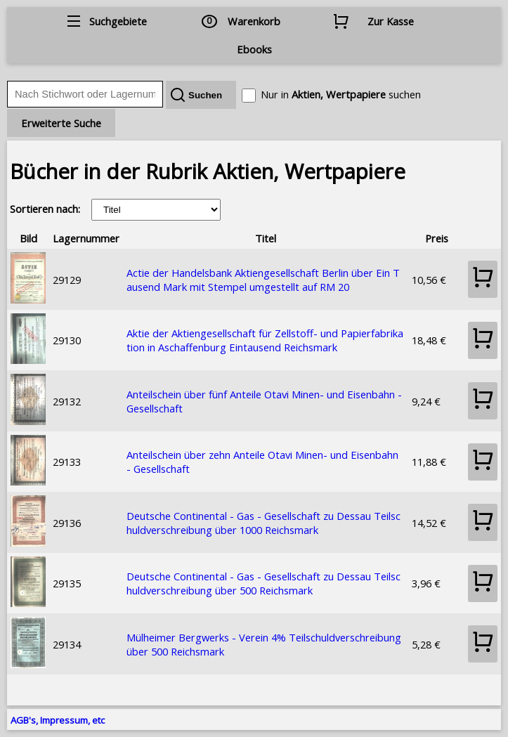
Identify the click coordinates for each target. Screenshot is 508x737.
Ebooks (254, 49)
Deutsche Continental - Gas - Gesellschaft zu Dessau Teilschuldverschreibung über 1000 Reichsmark (263, 523)
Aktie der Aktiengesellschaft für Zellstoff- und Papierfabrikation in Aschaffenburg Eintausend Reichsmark (264, 340)
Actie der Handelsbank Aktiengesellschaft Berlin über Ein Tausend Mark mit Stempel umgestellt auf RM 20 (263, 280)
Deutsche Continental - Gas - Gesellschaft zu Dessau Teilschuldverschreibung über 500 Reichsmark (263, 583)
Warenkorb (254, 21)
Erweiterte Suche (61, 123)
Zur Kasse (390, 21)
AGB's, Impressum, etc (58, 720)
